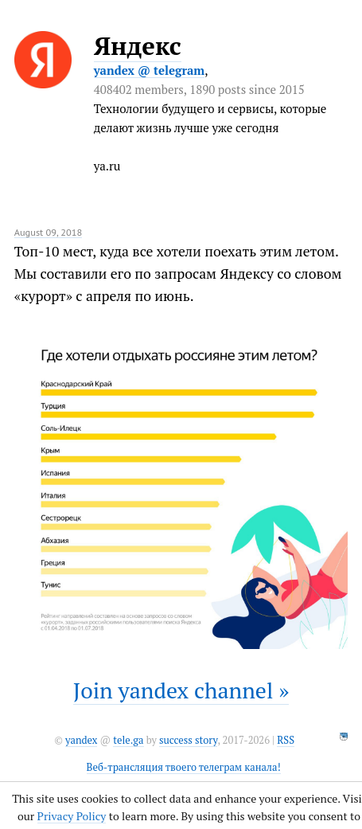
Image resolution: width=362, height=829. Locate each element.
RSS (285, 740)
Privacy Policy (72, 815)
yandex (81, 740)
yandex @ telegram (149, 70)
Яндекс (137, 45)
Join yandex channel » (181, 690)
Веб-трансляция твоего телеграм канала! (184, 767)
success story (188, 740)
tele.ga (128, 740)
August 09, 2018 (48, 231)
